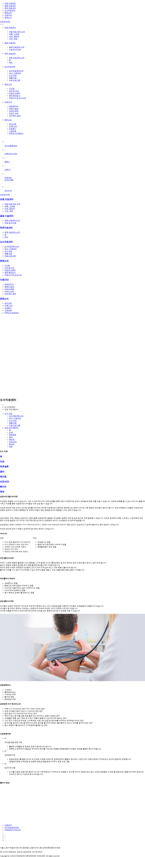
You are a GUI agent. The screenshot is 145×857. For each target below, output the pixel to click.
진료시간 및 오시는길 (17, 98)
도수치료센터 (9, 10)
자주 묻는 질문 (15, 116)
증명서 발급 (13, 109)
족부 (11, 447)
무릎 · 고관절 (14, 34)
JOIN (8, 22)
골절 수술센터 (10, 6)
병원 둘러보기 (14, 96)
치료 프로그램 (14, 80)
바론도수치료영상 (16, 133)
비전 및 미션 (14, 91)
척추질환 (12, 435)
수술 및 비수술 (15, 49)
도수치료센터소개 (16, 71)
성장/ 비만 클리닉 (11, 428)
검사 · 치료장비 (15, 73)
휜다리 (11, 444)
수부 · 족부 (13, 39)
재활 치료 (13, 78)
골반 (11, 437)
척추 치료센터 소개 (16, 58)
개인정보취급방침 (11, 827)
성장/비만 (13, 442)
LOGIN (3, 22)
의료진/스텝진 (14, 93)
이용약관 (8, 825)
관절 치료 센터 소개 (17, 32)
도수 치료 (13, 75)
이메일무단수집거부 (12, 830)
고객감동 (12, 131)
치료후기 (12, 129)
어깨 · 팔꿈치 (14, 36)
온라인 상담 (13, 113)
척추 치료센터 (10, 8)
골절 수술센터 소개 (16, 47)
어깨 (11, 432)
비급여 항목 (13, 111)
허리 (11, 62)
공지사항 (12, 124)
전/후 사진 (13, 126)
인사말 (11, 88)
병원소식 (8, 18)
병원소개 (8, 13)
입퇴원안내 (13, 106)
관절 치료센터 (10, 3)
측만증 (11, 439)
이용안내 (8, 15)
